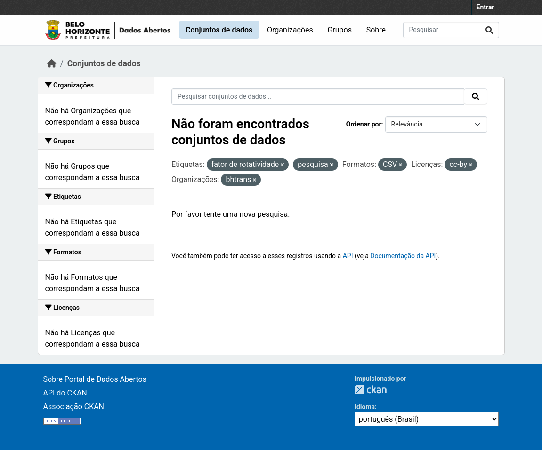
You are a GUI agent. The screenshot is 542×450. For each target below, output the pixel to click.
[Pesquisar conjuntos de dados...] (451, 30)
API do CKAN (65, 392)
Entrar (485, 7)
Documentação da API (403, 256)
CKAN (371, 390)
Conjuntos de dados (219, 29)
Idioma (365, 407)
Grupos (339, 29)
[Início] (52, 63)
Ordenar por (363, 124)
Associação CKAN (74, 406)
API (348, 256)
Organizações (290, 29)
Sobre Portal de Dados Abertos (94, 379)
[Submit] (489, 30)
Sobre (376, 29)
